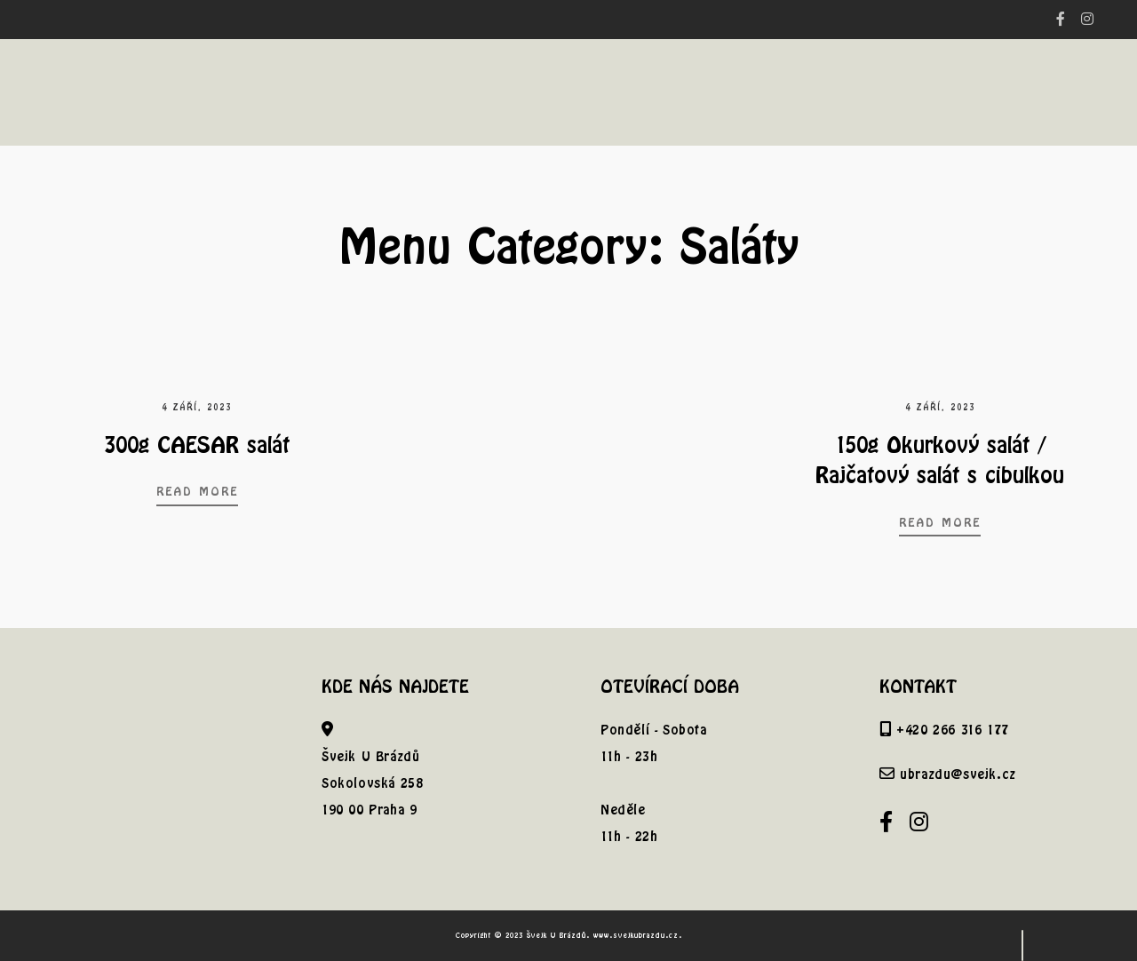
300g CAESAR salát (197, 444)
